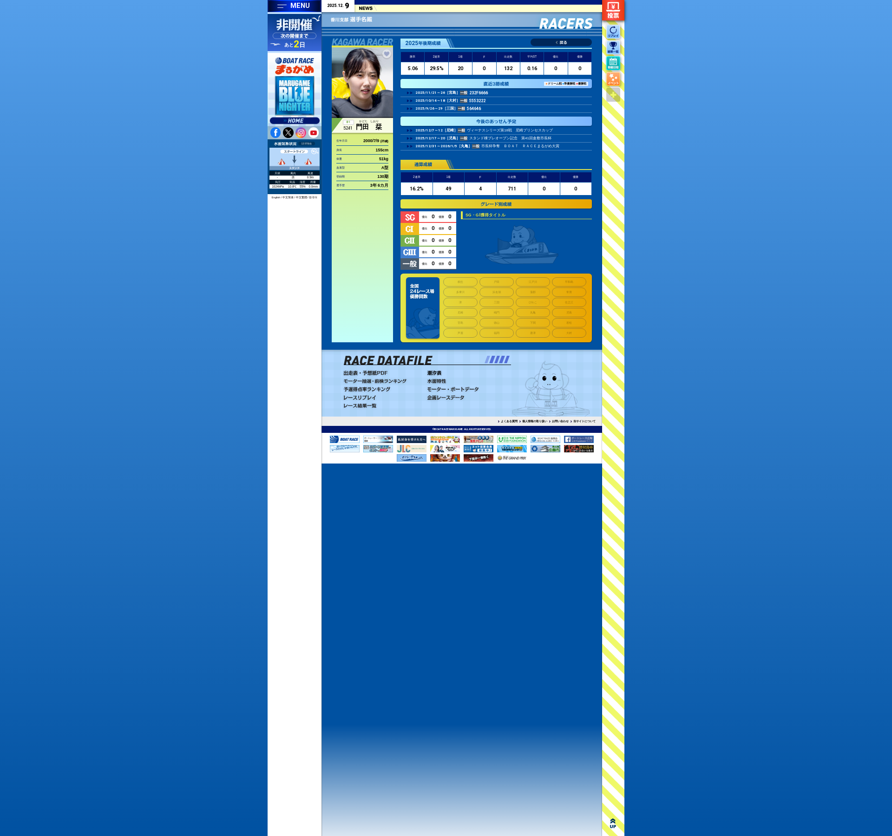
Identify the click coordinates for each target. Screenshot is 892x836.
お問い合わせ (560, 421)
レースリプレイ (383, 397)
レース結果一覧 (383, 406)
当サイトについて (584, 421)
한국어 (313, 197)
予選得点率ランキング (383, 389)
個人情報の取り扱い (534, 421)
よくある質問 (509, 421)
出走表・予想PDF (383, 373)
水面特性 (466, 381)
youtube (313, 132)
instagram (300, 132)
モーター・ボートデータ (466, 389)
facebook (275, 132)
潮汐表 (466, 373)
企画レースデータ (466, 397)
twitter (288, 132)
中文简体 (288, 197)
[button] (487, 359)
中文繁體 (301, 197)
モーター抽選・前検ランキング (383, 381)
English (276, 197)
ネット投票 (613, 10)
